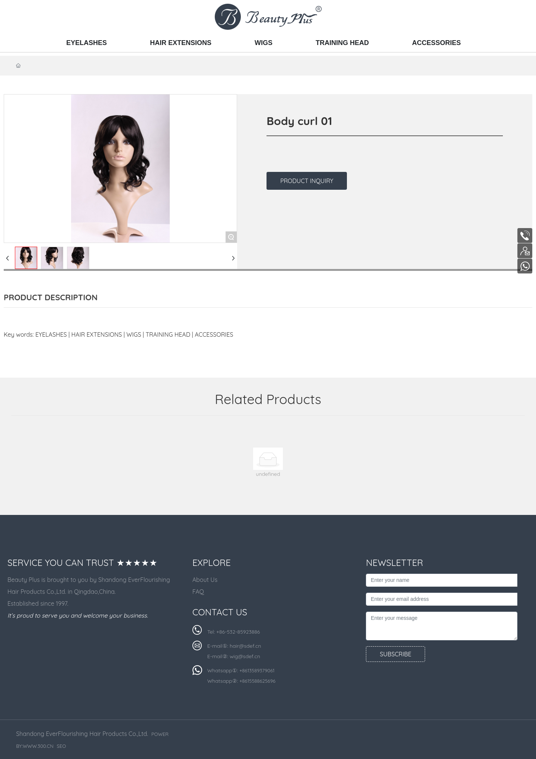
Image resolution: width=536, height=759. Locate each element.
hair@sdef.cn (245, 646)
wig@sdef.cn (245, 656)
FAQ (198, 591)
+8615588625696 (257, 681)
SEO (61, 746)
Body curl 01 (299, 121)
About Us (205, 579)
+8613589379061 (256, 670)
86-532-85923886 (239, 631)
